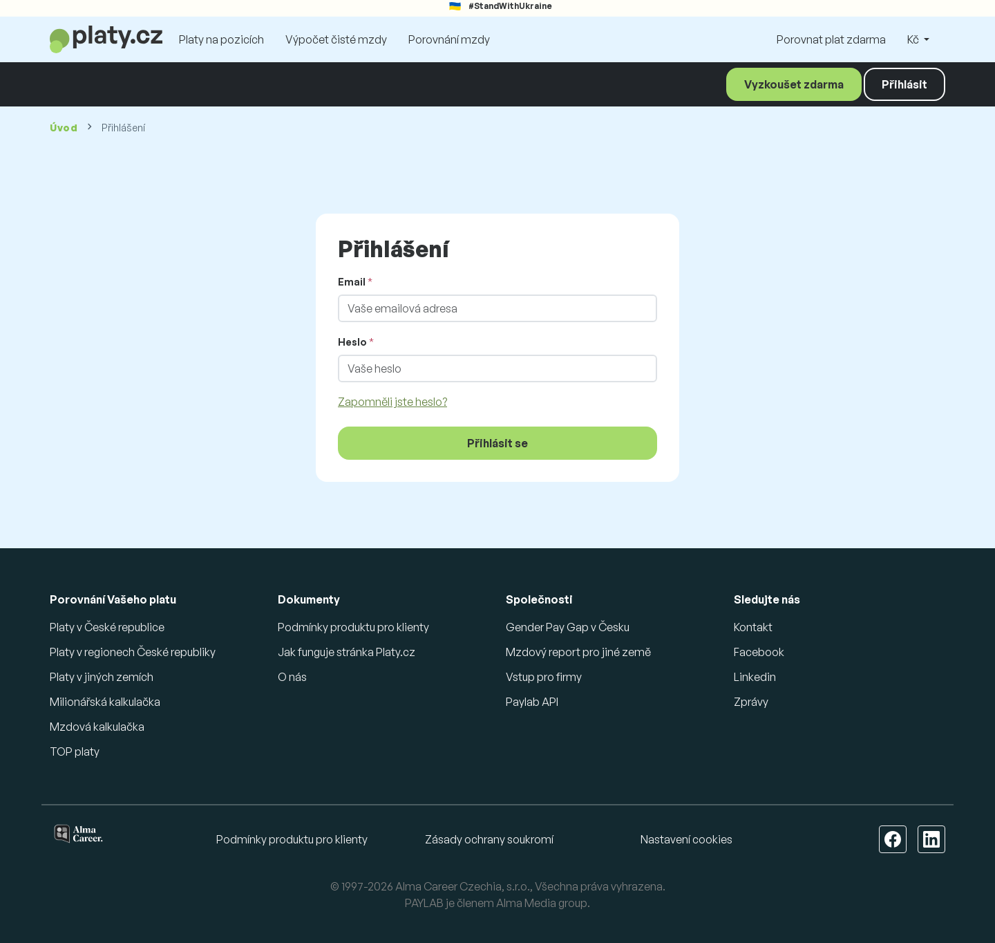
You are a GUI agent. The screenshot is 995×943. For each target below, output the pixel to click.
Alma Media (526, 903)
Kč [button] (914, 39)
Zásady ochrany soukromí (489, 839)
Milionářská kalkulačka (105, 702)
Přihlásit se (497, 443)
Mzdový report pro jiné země (578, 652)
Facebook (759, 652)
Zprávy (751, 702)
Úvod (64, 127)
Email (352, 282)
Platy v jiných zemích (101, 677)
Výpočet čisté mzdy (336, 39)
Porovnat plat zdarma (831, 39)
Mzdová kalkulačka (97, 727)
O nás (292, 677)
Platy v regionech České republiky (133, 652)
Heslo (352, 342)
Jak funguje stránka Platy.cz (346, 652)
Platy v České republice (107, 627)
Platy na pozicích (221, 39)
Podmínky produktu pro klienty (353, 627)
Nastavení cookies (686, 839)
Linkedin (755, 677)
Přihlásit (904, 84)
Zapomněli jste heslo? (392, 402)
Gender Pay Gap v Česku (567, 627)
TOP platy (75, 751)
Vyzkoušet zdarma (794, 84)
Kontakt (753, 627)
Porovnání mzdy (449, 39)
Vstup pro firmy (544, 677)
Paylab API (532, 702)
